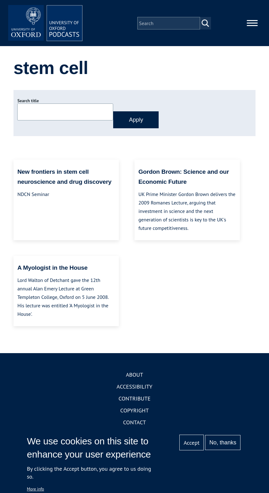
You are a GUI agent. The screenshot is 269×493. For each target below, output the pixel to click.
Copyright (134, 411)
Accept (192, 442)
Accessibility (134, 387)
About (134, 375)
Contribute (134, 399)
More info (35, 489)
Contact (134, 423)
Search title (28, 101)
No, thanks (222, 442)
